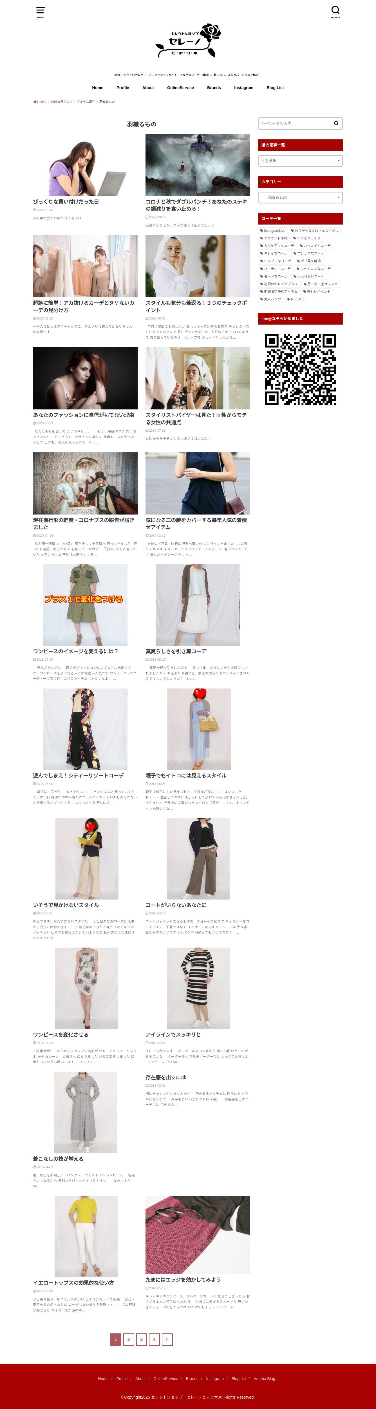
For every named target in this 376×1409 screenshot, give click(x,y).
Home (98, 87)
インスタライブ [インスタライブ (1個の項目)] (309, 238)
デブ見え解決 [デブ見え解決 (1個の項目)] (311, 261)
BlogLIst (239, 1378)
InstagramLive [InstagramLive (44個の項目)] (274, 231)
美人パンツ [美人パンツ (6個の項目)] (272, 299)
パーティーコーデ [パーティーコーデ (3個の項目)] (277, 269)
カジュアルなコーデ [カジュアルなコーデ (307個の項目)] (279, 246)
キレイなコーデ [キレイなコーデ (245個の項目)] (276, 253)
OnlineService (180, 87)
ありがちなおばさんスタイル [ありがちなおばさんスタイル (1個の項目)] (317, 231)
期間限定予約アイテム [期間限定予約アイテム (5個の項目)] (280, 292)
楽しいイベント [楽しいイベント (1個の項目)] (319, 292)
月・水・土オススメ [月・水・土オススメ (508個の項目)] (322, 284)
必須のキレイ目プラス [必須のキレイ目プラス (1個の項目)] (281, 284)
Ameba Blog (264, 1378)
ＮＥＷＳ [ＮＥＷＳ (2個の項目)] (297, 299)
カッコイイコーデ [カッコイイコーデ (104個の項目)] (317, 246)
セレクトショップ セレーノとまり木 (184, 1397)
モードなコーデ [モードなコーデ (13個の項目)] (276, 276)
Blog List (275, 87)
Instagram (243, 87)
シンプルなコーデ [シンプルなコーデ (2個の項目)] (277, 261)
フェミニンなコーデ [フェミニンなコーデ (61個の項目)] (315, 269)
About (148, 87)
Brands (214, 87)
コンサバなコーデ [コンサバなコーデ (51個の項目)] (310, 253)
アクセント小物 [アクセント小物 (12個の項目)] (275, 238)
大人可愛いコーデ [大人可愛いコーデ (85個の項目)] (310, 276)
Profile (123, 87)
